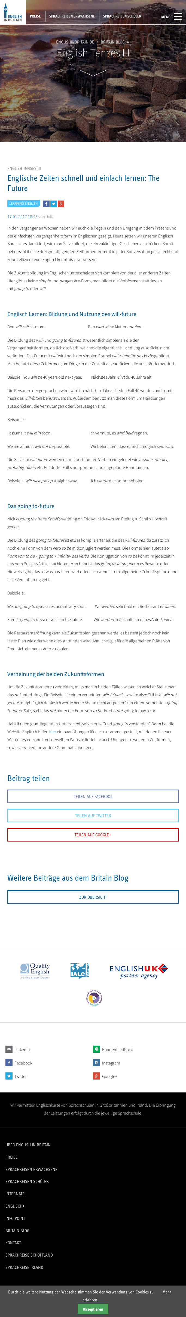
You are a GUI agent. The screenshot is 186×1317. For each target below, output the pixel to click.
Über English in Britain (28, 1144)
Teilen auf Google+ (93, 834)
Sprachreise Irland (24, 1267)
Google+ (109, 1077)
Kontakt (13, 1242)
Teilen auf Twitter (93, 815)
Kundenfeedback (117, 1050)
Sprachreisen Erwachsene (72, 16)
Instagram (111, 1063)
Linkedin (22, 1050)
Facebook (23, 1063)
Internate (15, 1193)
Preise (35, 16)
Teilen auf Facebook (93, 796)
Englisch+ (15, 1206)
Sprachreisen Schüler (122, 16)
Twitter (20, 1077)
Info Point (15, 1218)
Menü (171, 16)
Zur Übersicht (93, 897)
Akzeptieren (93, 1309)
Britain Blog (113, 42)
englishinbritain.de (75, 42)
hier (52, 732)
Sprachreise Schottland (29, 1255)
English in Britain (13, 12)
